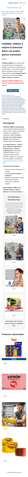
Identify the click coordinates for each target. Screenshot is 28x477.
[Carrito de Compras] (24, 3)
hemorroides (15, 106)
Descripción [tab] (6, 118)
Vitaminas (6, 112)
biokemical (20, 98)
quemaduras (12, 109)
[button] (24, 19)
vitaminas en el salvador (13, 112)
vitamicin (16, 111)
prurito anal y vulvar (6, 109)
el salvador (4, 100)
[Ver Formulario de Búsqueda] (14, 8)
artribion (7, 98)
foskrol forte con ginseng (19, 102)
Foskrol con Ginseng (10, 102)
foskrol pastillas (18, 103)
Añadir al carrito (13, 90)
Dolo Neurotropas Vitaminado (12, 99)
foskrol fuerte (4, 103)
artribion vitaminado (14, 98)
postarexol (14, 108)
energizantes (9, 100)
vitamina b (20, 111)
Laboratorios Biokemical (15, 96)
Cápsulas (8, 96)
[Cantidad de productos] (4, 90)
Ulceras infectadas (19, 109)
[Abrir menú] (21, 3)
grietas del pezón (9, 106)
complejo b (4, 99)
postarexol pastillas (21, 108)
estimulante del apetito (16, 100)
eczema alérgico (22, 99)
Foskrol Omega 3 (11, 103)
